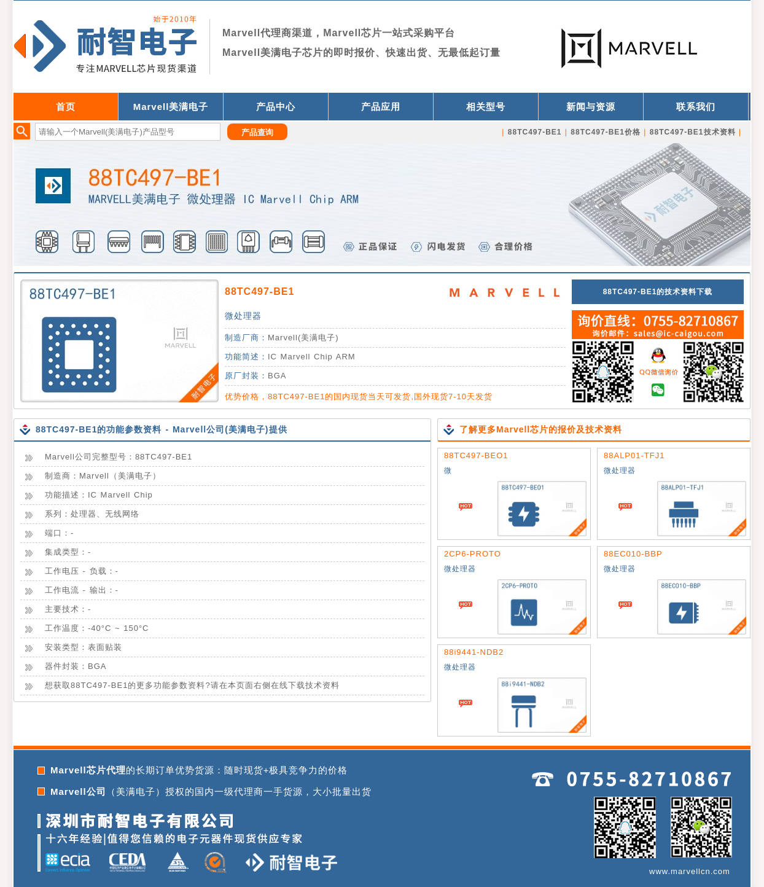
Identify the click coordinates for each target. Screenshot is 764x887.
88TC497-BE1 (259, 291)
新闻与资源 (590, 106)
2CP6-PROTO (472, 553)
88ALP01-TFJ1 (634, 455)
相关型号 (485, 106)
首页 (66, 106)
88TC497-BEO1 (476, 455)
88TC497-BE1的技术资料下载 (658, 291)
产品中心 (275, 106)
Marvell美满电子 (171, 106)
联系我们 (695, 106)
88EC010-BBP (633, 553)
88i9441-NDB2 (474, 652)
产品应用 (380, 106)
